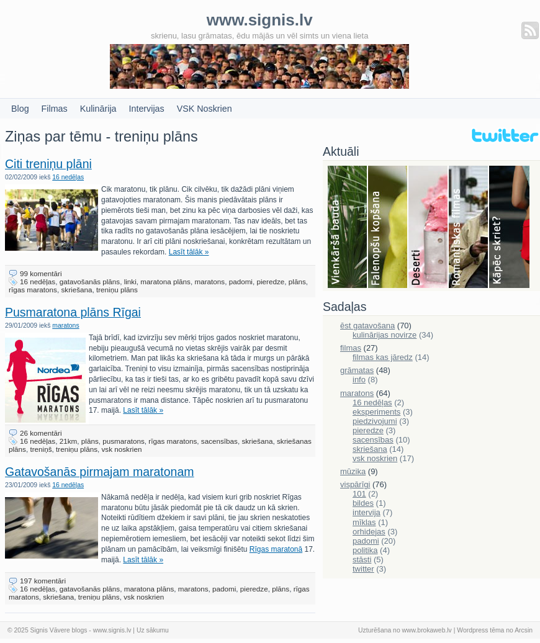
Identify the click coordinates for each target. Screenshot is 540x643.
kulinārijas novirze (384, 334)
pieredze (270, 281)
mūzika (353, 471)
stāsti (362, 559)
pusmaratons (123, 441)
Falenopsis (388, 228)
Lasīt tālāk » (189, 252)
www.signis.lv (112, 630)
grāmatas (357, 370)
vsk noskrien (121, 449)
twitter (363, 568)
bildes (363, 503)
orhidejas (369, 531)
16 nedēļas (68, 177)
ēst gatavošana (367, 325)
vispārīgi (355, 484)
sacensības (219, 441)
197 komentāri (43, 581)
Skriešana (509, 228)
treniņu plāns (117, 290)
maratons (209, 281)
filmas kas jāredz (383, 357)
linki (130, 281)
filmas (350, 348)
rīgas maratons (33, 290)
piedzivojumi (375, 421)
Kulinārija (98, 109)
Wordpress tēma (480, 630)
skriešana (76, 290)
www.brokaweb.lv (427, 630)
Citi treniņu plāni (48, 164)
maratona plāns (165, 281)
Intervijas (146, 109)
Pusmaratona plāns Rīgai (73, 312)
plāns (297, 281)
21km (69, 441)
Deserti (428, 228)
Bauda (348, 228)
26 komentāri (41, 433)
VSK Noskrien (204, 109)
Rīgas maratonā (276, 549)
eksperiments (376, 411)
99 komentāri (41, 273)
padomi (241, 281)
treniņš (41, 449)
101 (359, 493)
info (359, 379)
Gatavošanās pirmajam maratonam (99, 472)
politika (365, 550)
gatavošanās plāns (90, 281)
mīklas (364, 522)
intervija (366, 512)
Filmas (55, 109)
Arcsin (524, 630)
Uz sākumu (153, 630)
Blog (20, 109)
